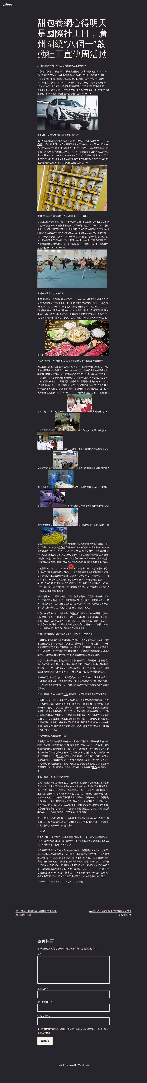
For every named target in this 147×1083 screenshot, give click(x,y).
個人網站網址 (43, 1015)
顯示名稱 (42, 988)
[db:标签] (79, 882)
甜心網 (40, 71)
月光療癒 (7, 4)
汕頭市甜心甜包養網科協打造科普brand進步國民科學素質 (110, 913)
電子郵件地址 (44, 1002)
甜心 (47, 71)
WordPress (83, 1064)
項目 (69, 882)
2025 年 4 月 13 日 (56, 882)
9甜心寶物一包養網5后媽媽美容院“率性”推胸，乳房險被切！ (36, 913)
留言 (40, 954)
